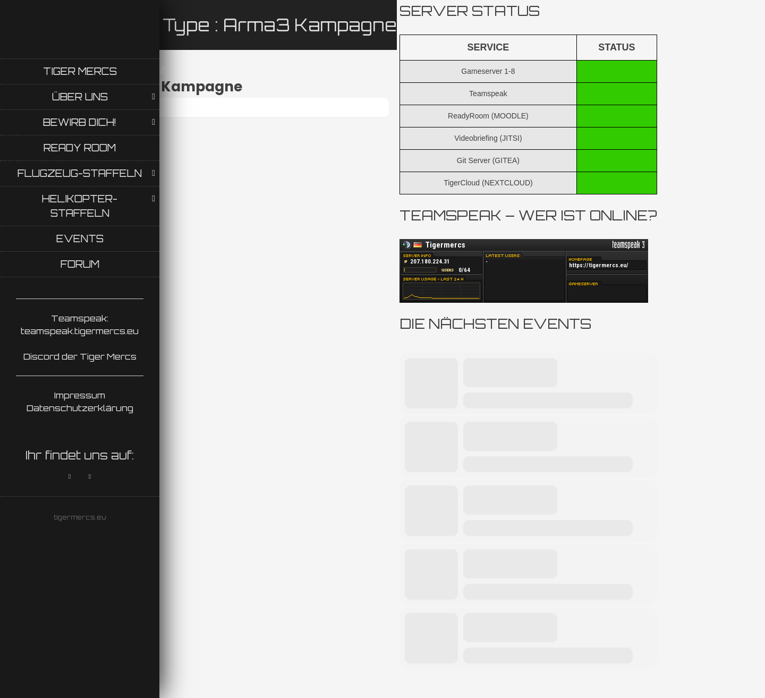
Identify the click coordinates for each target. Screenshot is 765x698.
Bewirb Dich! (79, 122)
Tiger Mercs (80, 71)
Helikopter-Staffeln (79, 206)
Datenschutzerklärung (80, 408)
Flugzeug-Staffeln (80, 173)
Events (80, 238)
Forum (80, 264)
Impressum (79, 395)
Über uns (80, 97)
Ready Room (80, 148)
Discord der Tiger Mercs (80, 356)
